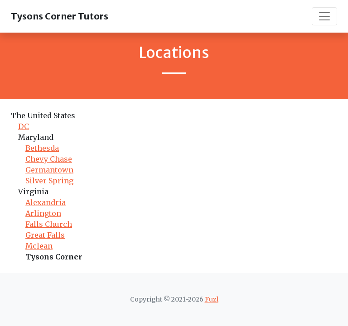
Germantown (49, 169)
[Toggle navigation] (324, 16)
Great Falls (45, 235)
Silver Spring (49, 180)
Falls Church (48, 224)
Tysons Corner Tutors (59, 16)
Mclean (39, 245)
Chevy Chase (48, 158)
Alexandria (45, 202)
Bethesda (42, 148)
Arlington (43, 213)
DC (23, 126)
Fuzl (211, 299)
